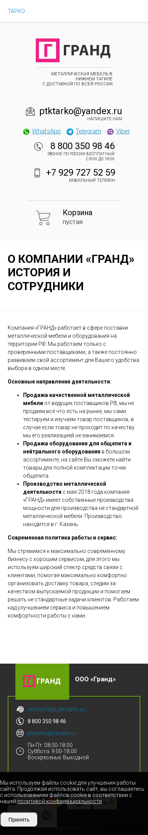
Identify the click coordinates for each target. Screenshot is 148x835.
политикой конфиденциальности (59, 801)
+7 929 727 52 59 (80, 172)
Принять (19, 820)
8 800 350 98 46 (82, 146)
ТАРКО (16, 11)
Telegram (83, 131)
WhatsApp (41, 131)
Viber (118, 131)
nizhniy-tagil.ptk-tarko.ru (56, 709)
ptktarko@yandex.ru (80, 111)
